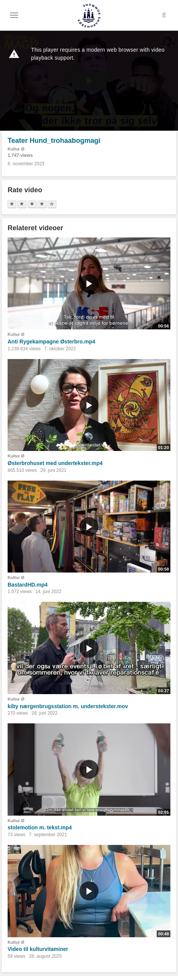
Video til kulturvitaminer (38, 949)
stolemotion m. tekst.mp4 (40, 827)
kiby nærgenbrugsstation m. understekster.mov (68, 706)
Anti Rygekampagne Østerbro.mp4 (51, 342)
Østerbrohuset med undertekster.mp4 (55, 463)
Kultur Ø (16, 149)
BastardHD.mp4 (28, 585)
